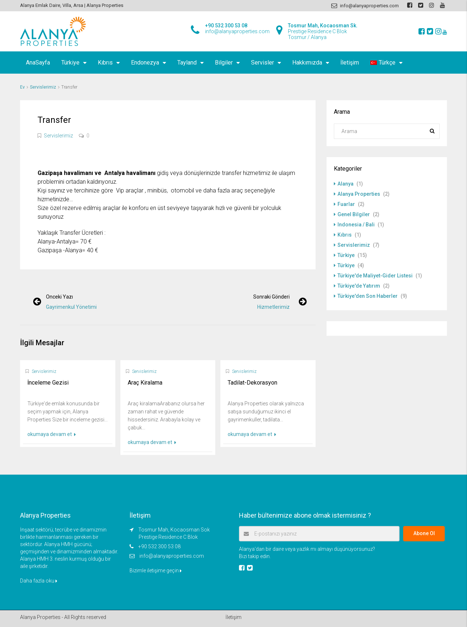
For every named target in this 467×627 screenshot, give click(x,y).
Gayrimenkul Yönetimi (71, 307)
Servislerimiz (43, 87)
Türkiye (70, 62)
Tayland (187, 62)
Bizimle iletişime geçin (156, 570)
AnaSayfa (38, 62)
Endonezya (145, 62)
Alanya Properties (358, 194)
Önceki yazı (59, 297)
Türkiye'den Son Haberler (367, 296)
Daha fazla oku (38, 581)
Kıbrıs (105, 62)
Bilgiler (224, 62)
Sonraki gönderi (271, 297)
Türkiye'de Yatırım (358, 286)
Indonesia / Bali (356, 224)
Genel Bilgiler (353, 214)
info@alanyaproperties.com (171, 556)
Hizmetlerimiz (273, 307)
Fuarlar (346, 204)
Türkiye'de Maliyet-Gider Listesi (375, 276)
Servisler (262, 62)
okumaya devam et (51, 434)
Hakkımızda (307, 62)
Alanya (345, 184)
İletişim (349, 62)
